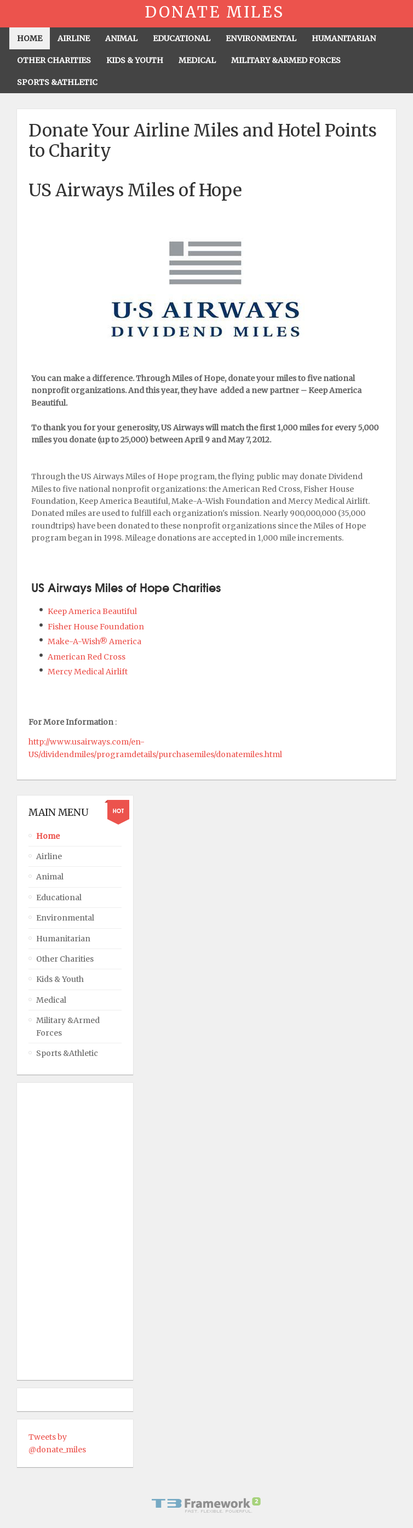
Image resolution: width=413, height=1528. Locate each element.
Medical (51, 1000)
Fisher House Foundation (97, 627)
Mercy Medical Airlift (88, 672)
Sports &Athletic (67, 1053)
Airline (49, 856)
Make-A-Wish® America (95, 641)
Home (48, 836)
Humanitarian (63, 939)
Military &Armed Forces (68, 1026)
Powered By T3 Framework (206, 1505)
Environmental (65, 918)
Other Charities (65, 959)
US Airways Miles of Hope (135, 190)
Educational (59, 897)
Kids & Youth (60, 979)
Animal (50, 877)
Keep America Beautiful (92, 611)
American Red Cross (87, 657)
